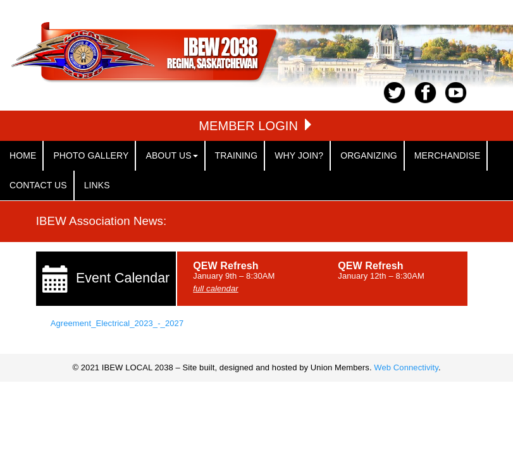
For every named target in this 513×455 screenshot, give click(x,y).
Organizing (368, 155)
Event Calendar (123, 278)
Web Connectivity (406, 367)
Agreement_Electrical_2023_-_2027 (117, 323)
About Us (171, 155)
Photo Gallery (90, 155)
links (97, 185)
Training (236, 155)
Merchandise (447, 155)
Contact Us (38, 185)
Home (22, 155)
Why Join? (299, 155)
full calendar (215, 288)
